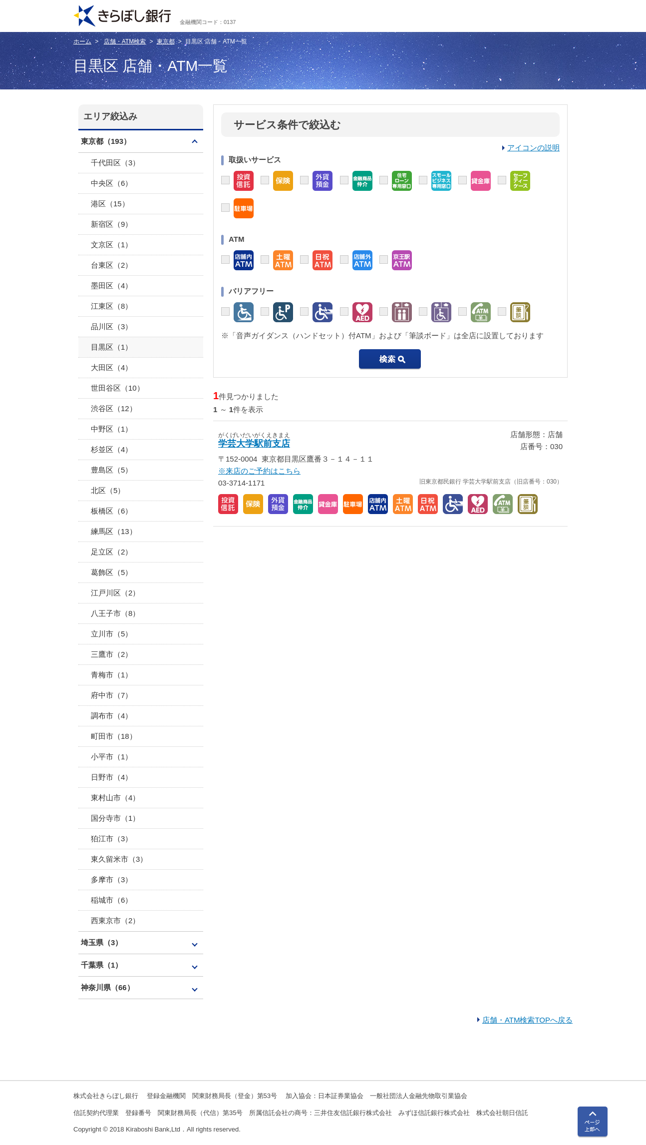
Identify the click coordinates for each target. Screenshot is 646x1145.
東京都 (166, 41)
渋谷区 (114, 408)
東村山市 (115, 797)
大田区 (111, 367)
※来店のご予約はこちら (259, 471)
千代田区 (115, 162)
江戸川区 (115, 592)
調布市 (111, 715)
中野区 (111, 429)
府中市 (111, 695)
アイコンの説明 (533, 147)
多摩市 (111, 879)
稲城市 (111, 900)
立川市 (111, 633)
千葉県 (101, 965)
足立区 (111, 552)
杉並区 (111, 449)
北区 (108, 490)
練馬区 (114, 531)
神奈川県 (107, 987)
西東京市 (115, 920)
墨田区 (111, 285)
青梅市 (111, 674)
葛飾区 (111, 572)
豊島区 (111, 470)
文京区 (111, 244)
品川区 (111, 326)
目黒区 (111, 347)
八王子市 (115, 613)
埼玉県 (101, 942)
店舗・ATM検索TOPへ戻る (527, 1020)
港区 (110, 203)
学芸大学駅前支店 (254, 444)
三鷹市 (111, 654)
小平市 (111, 756)
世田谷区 (117, 388)
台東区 (111, 265)
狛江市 (111, 838)
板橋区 (111, 511)
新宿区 (111, 224)
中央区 (111, 183)
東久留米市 (119, 859)
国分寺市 (115, 818)
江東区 (111, 306)
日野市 (111, 777)
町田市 (114, 736)
